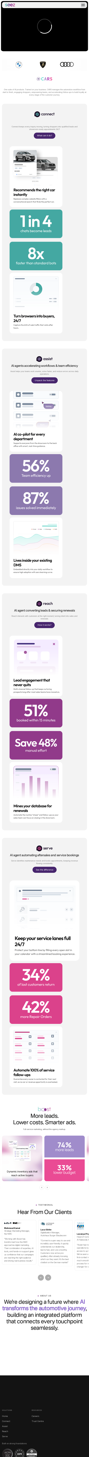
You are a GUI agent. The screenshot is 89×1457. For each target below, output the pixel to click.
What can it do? (44, 135)
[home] (10, 5)
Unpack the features (44, 380)
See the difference (44, 870)
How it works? (44, 625)
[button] (82, 5)
